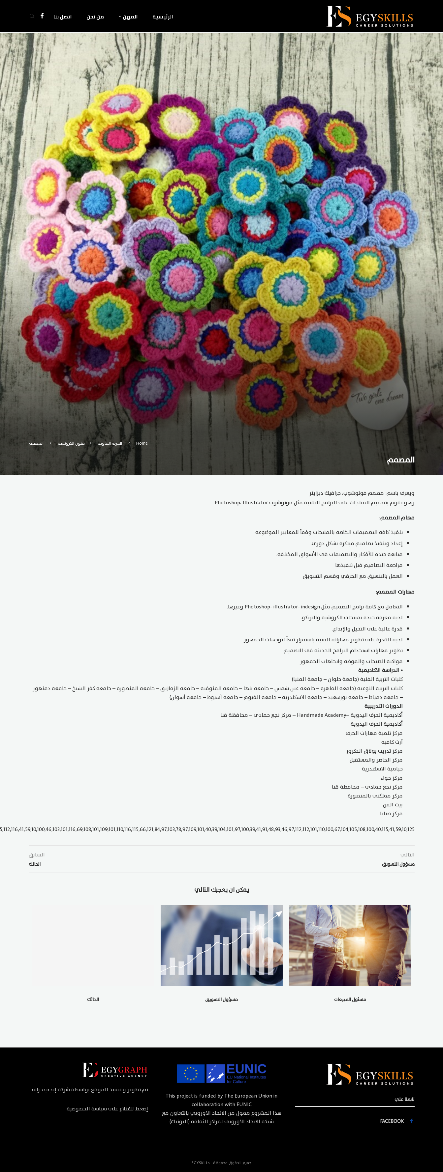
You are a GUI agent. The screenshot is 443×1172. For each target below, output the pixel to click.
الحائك (93, 999)
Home (142, 443)
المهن (130, 16)
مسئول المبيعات (350, 999)
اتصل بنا (62, 16)
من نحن (95, 16)
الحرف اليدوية (110, 443)
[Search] (32, 16)
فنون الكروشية (71, 443)
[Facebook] (42, 16)
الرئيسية (162, 16)
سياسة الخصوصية (87, 1108)
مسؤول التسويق (221, 999)
